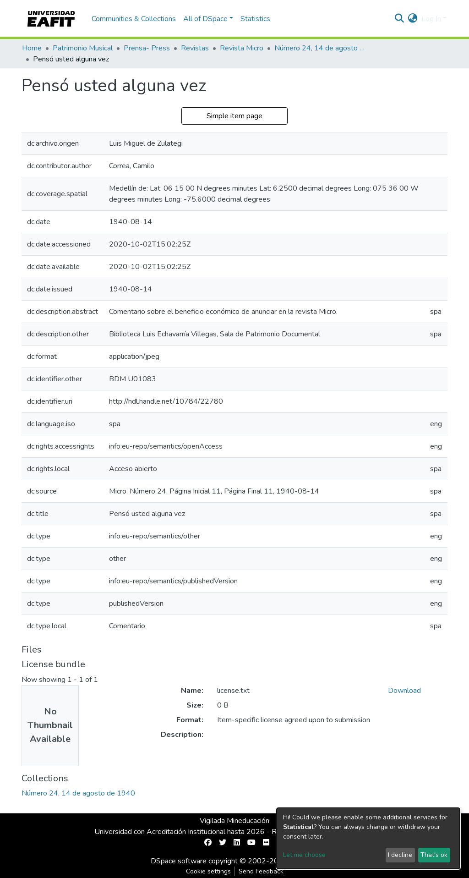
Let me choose (304, 855)
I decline (400, 855)
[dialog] (368, 838)
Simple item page (234, 116)
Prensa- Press (147, 48)
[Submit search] (399, 18)
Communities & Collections (134, 19)
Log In (431, 19)
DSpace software (179, 861)
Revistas (195, 48)
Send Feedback (261, 871)
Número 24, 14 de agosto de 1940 (320, 48)
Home (32, 48)
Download (404, 691)
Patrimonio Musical (83, 48)
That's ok (433, 855)
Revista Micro (241, 48)
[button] (413, 18)
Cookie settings (208, 871)
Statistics (255, 19)
